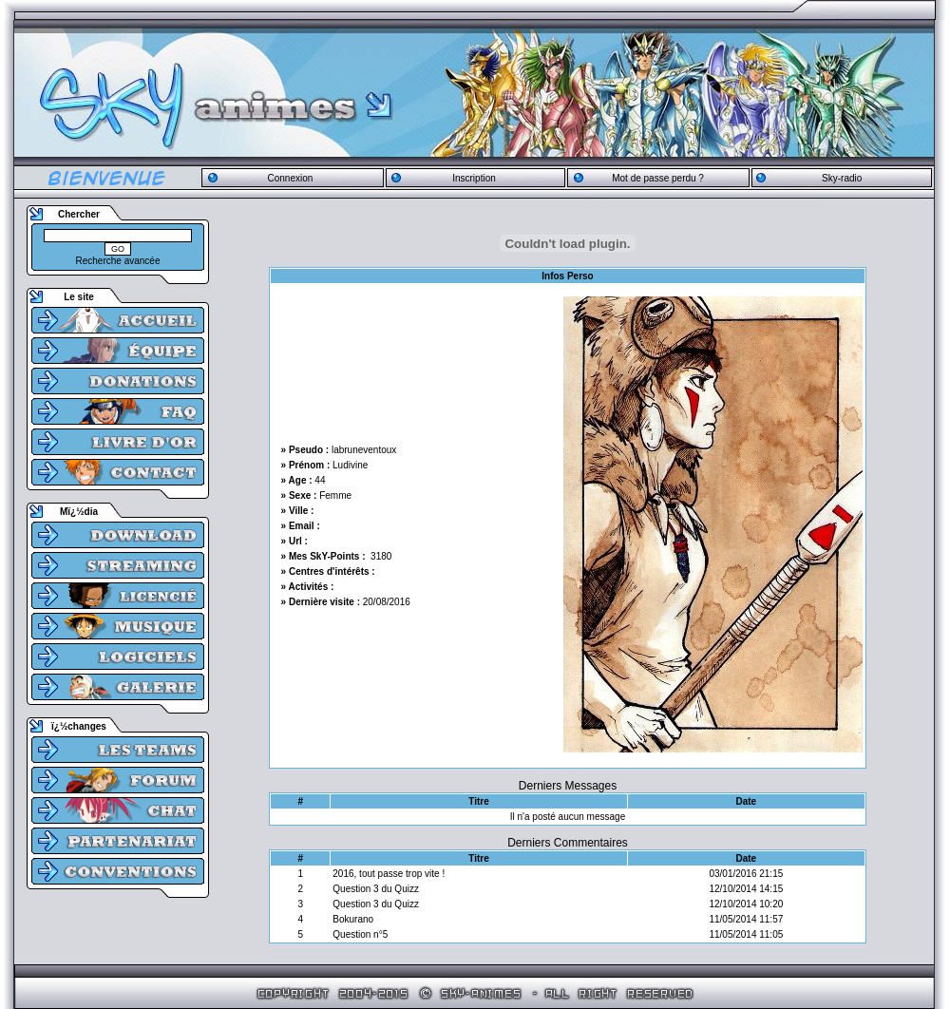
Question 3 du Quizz (375, 889)
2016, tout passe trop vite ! (388, 873)
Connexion (290, 178)
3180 (380, 556)
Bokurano (352, 919)
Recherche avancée (118, 261)
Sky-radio (842, 178)
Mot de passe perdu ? (658, 178)
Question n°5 (360, 934)
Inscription (474, 178)
